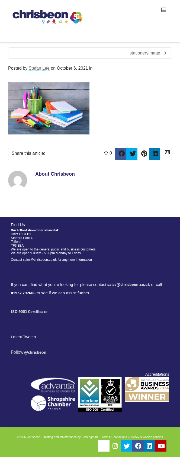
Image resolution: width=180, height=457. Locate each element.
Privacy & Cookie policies (146, 437)
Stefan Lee (39, 68)
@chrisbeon (35, 352)
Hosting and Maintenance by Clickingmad (70, 437)
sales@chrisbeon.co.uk (128, 285)
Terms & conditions (114, 437)
